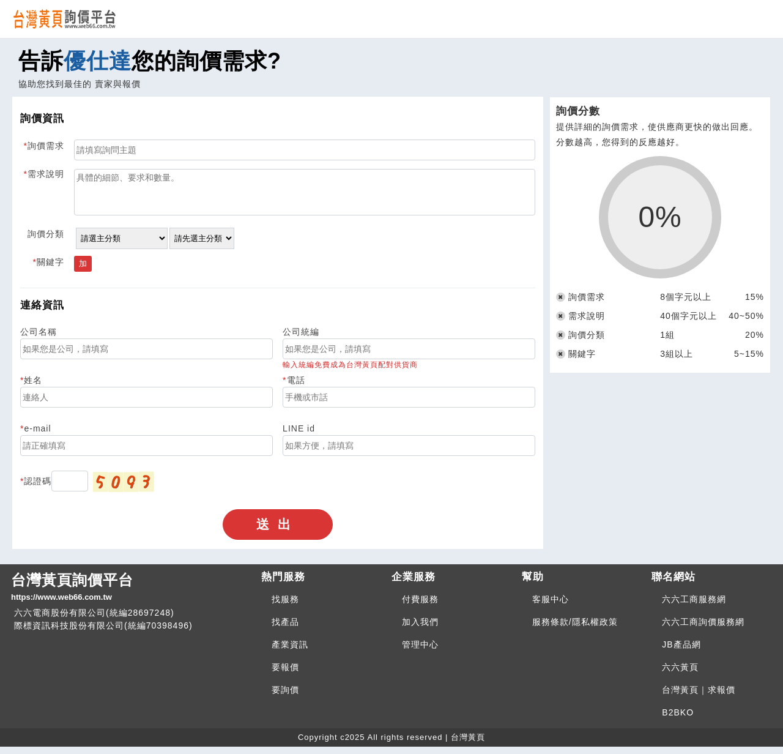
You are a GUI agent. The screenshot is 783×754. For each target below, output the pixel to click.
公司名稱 (38, 339)
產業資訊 (290, 652)
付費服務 (420, 606)
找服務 (285, 606)
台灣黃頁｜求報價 (698, 697)
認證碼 (37, 488)
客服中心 (550, 606)
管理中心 (420, 652)
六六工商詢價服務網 (703, 629)
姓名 (33, 387)
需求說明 (46, 174)
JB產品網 (681, 652)
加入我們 (420, 629)
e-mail (37, 436)
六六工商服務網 (694, 606)
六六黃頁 (680, 674)
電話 (296, 387)
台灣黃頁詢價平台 (131, 595)
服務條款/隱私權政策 (575, 629)
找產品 (285, 629)
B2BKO (678, 720)
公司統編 (301, 339)
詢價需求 (46, 146)
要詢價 (285, 697)
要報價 (285, 674)
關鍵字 (50, 269)
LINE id (299, 436)
